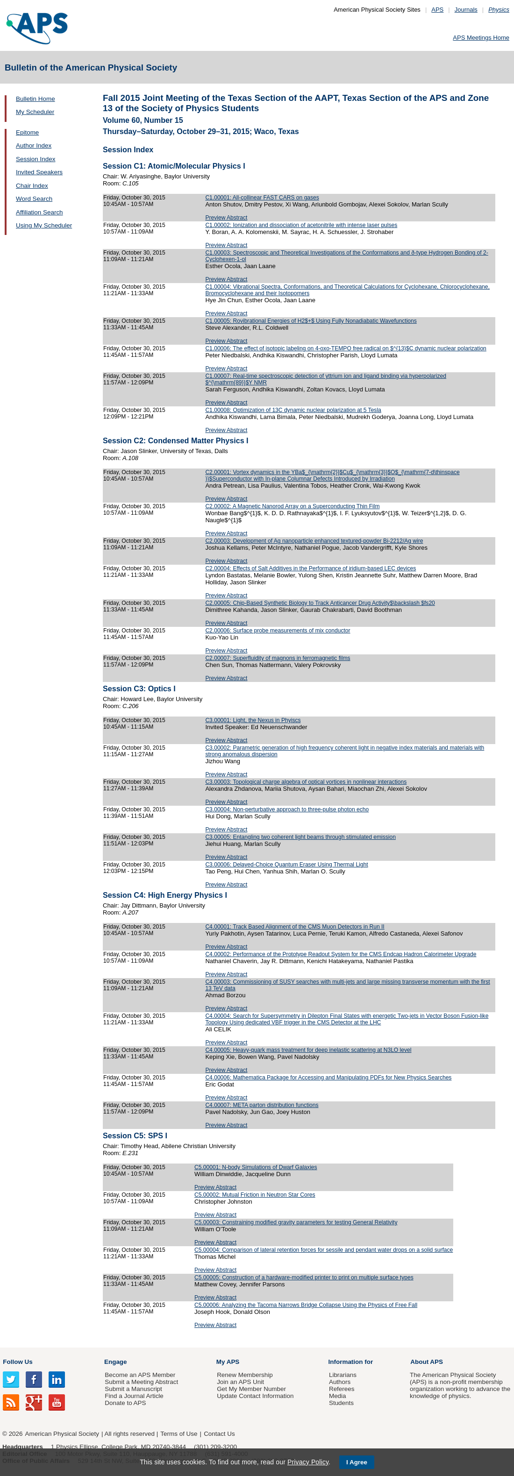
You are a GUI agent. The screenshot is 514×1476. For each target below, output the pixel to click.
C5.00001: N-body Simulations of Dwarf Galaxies (255, 1167)
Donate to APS (125, 1402)
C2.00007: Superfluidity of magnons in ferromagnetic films (277, 658)
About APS (426, 1361)
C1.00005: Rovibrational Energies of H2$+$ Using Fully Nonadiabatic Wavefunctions (310, 321)
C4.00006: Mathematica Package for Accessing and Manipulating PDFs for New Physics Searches (328, 1077)
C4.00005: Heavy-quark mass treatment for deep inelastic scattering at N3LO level (308, 1050)
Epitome (27, 132)
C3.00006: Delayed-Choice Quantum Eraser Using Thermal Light (286, 864)
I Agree (356, 1462)
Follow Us (17, 1361)
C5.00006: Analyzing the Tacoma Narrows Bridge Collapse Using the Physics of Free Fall (305, 1305)
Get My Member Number (251, 1388)
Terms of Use (178, 1433)
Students (341, 1402)
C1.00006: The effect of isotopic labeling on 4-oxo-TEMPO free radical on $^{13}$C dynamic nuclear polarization (345, 348)
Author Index (33, 145)
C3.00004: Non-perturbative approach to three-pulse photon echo (287, 809)
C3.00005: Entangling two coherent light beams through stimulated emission (300, 837)
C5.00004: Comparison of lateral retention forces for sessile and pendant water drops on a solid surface (323, 1250)
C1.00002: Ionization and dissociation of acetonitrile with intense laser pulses (301, 225)
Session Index (35, 159)
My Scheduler (35, 111)
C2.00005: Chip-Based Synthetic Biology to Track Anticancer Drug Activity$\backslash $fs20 (320, 603)
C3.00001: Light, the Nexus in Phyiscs (252, 720)
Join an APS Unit (240, 1381)
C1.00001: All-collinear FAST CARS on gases (262, 197)
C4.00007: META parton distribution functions (261, 1105)
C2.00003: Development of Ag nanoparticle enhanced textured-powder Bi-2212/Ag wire (314, 541)
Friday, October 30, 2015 (134, 197)
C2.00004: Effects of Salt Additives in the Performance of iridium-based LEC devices (310, 568)
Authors (339, 1381)
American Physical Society (62, 1433)
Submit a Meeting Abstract (141, 1381)
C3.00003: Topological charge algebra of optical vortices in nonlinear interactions (306, 782)
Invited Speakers (39, 172)
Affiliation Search (39, 212)
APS (437, 9)
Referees (342, 1388)
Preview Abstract (226, 217)
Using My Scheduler (44, 225)
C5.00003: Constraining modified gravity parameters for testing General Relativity (295, 1222)
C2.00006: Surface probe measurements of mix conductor (277, 630)
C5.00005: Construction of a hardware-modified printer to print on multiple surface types (304, 1277)
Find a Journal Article (134, 1395)
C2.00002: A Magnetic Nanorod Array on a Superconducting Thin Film (292, 506)
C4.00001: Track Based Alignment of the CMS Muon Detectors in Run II (294, 926)
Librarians (343, 1374)
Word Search (34, 198)
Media (337, 1395)
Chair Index (32, 185)
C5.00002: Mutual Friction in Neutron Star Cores (254, 1195)
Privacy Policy (307, 1462)
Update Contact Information (255, 1395)
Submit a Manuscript (133, 1388)
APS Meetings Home (481, 37)
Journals (466, 9)
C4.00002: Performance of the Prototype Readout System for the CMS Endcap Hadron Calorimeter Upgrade (340, 954)
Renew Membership (245, 1374)
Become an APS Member (140, 1374)
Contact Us (219, 1433)
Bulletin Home (35, 98)
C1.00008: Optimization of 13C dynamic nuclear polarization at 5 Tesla (293, 410)
